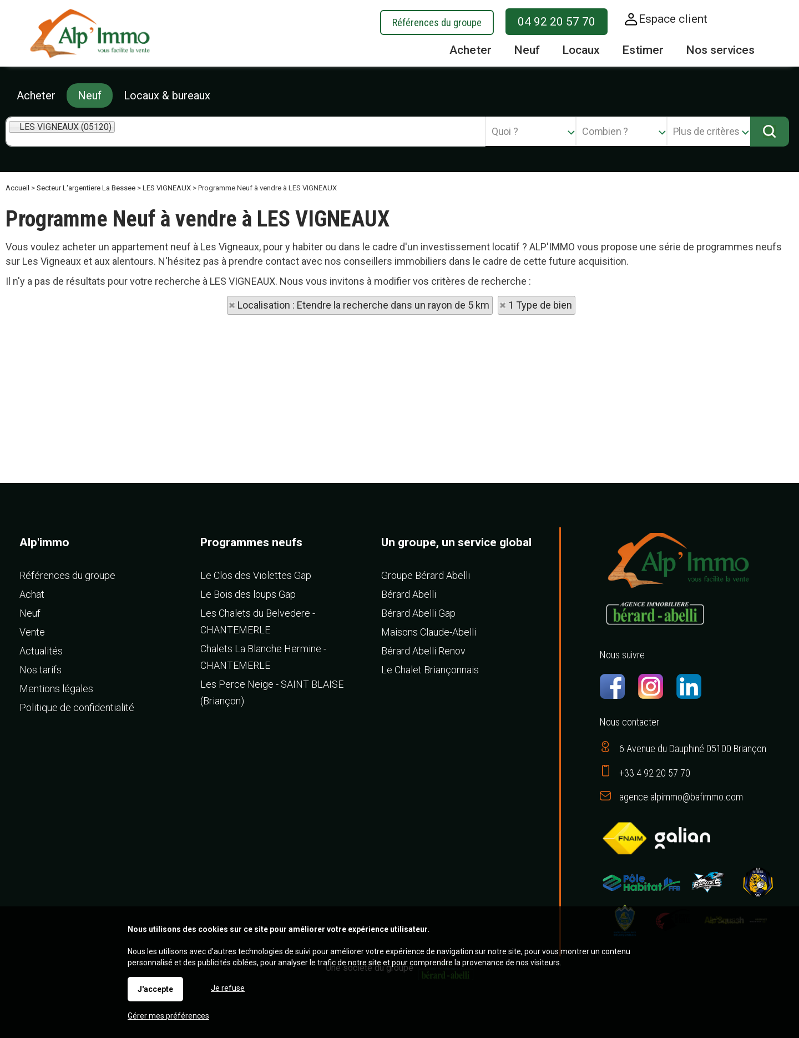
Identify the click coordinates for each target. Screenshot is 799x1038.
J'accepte (155, 989)
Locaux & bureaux (167, 95)
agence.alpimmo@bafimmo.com (681, 797)
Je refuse (228, 988)
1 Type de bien (540, 305)
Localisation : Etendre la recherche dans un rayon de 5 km (363, 305)
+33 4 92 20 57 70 (654, 773)
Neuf (90, 95)
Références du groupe (437, 22)
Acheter (36, 95)
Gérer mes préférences (168, 1015)
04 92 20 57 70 (556, 21)
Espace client (673, 19)
